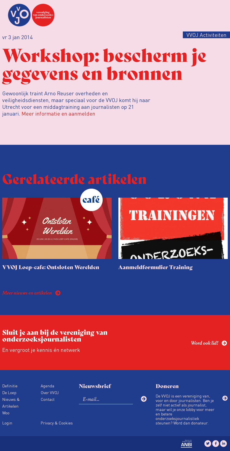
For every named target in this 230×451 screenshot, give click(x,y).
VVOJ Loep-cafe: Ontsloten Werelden (50, 267)
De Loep (9, 392)
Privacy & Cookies (57, 422)
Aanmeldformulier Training (155, 267)
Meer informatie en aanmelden (58, 113)
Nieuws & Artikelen (11, 403)
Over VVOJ (50, 392)
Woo (5, 412)
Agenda (47, 385)
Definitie (10, 385)
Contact (48, 399)
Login (7, 422)
